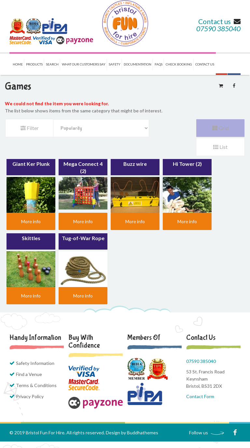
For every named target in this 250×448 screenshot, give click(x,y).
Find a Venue (29, 374)
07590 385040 (218, 28)
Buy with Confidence (84, 341)
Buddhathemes (142, 432)
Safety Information (35, 363)
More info (31, 221)
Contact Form (200, 396)
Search (52, 64)
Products (34, 64)
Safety (114, 64)
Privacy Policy (30, 396)
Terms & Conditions (36, 385)
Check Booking (179, 64)
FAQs (158, 64)
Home (18, 64)
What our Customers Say (83, 64)
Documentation (137, 64)
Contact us (219, 21)
